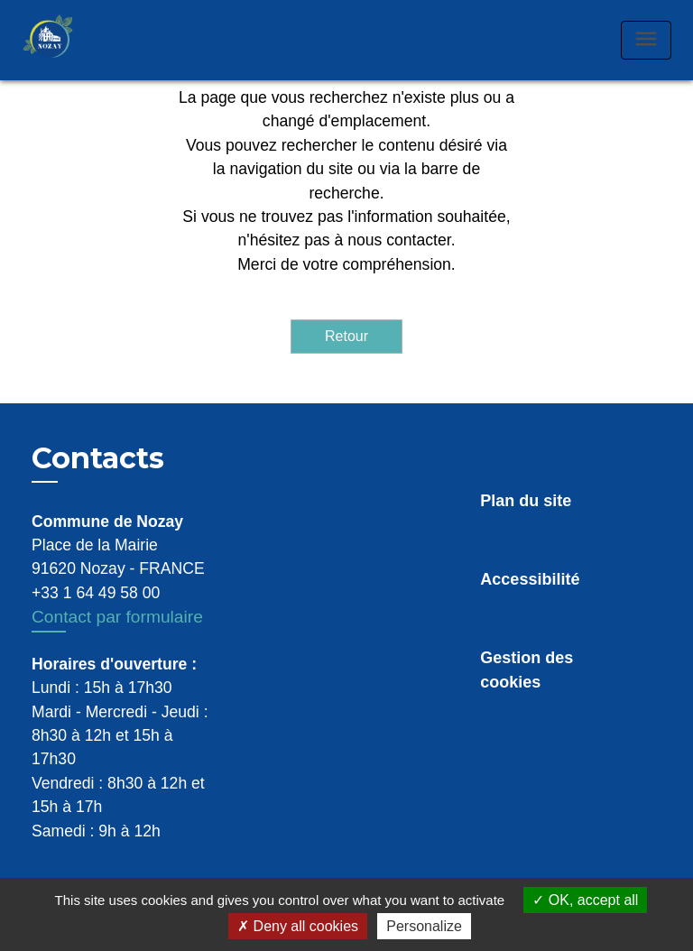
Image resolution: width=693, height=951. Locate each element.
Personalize (424, 926)
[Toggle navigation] (646, 40)
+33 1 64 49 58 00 (96, 593)
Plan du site (525, 501)
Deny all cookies (297, 926)
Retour (346, 336)
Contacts (98, 458)
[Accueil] (67, 40)
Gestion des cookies (526, 670)
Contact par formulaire (117, 616)
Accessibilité (529, 579)
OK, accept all (585, 900)
